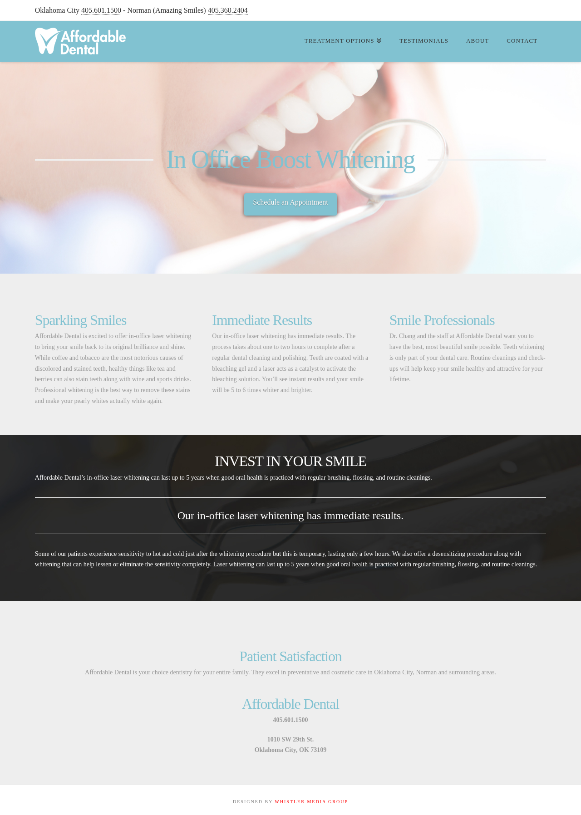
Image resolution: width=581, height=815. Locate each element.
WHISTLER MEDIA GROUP (311, 801)
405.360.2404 (228, 10)
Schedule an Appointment (290, 202)
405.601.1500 (101, 10)
